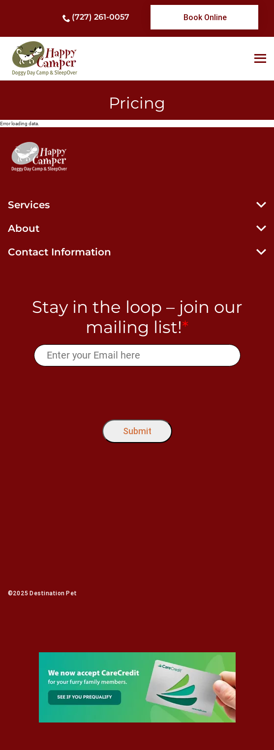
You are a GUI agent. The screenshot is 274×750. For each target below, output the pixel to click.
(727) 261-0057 (100, 17)
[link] (204, 17)
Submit (137, 431)
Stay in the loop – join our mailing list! (137, 317)
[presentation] (137, 390)
